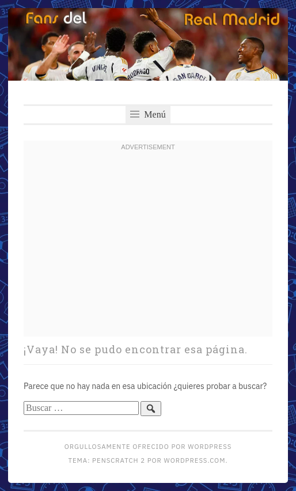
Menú (147, 114)
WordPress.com (195, 460)
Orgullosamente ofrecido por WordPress (148, 446)
